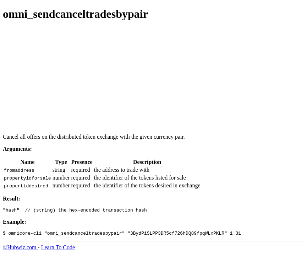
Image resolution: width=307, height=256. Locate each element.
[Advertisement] (153, 78)
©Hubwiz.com (20, 249)
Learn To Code (58, 249)
